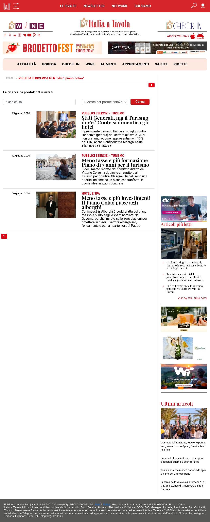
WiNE (90, 64)
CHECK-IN (71, 64)
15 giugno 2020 (21, 113)
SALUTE (161, 64)
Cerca (140, 102)
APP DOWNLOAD (178, 36)
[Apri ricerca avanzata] (194, 6)
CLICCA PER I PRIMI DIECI (192, 298)
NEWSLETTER (94, 6)
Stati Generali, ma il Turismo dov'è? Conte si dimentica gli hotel (115, 122)
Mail (97, 504)
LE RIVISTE (68, 6)
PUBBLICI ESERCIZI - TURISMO (103, 113)
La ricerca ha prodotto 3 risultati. (28, 92)
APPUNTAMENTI (135, 64)
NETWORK (119, 6)
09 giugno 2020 (21, 193)
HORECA (49, 64)
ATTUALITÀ (26, 64)
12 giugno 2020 (21, 155)
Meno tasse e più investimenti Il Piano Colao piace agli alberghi (116, 202)
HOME (9, 78)
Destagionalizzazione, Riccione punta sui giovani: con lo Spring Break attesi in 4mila (183, 446)
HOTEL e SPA (91, 193)
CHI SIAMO (143, 6)
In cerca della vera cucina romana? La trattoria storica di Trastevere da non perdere (182, 485)
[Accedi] (203, 6)
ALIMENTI (108, 64)
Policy (106, 504)
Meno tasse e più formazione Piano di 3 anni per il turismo (115, 162)
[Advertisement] (184, 135)
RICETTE (180, 64)
